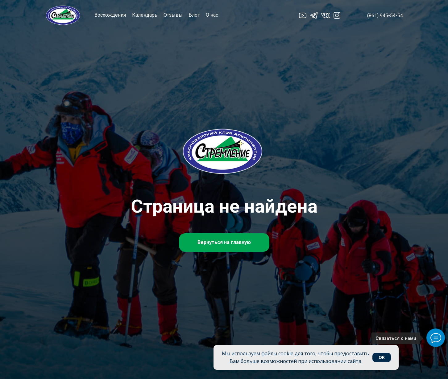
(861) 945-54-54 (385, 15)
